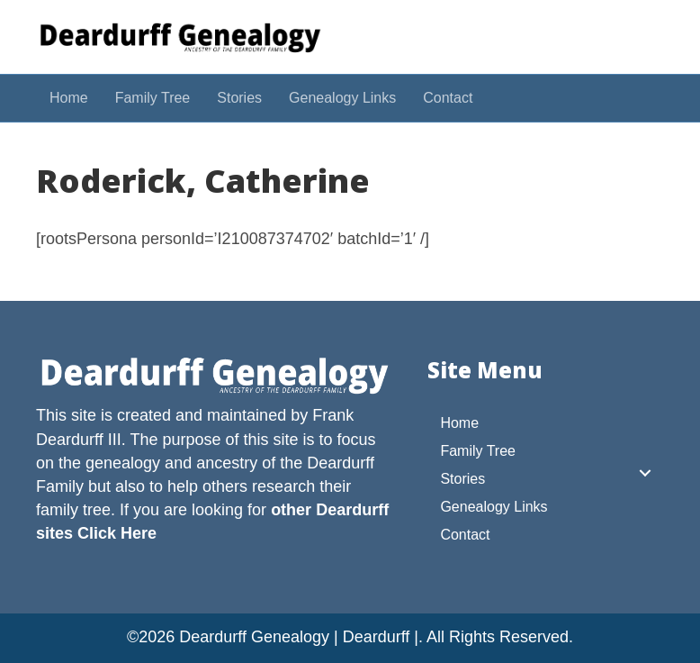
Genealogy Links (342, 97)
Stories (239, 97)
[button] (645, 472)
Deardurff (340, 463)
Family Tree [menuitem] (478, 451)
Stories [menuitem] (462, 478)
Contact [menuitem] (464, 534)
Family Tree (153, 97)
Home (68, 97)
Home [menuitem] (459, 423)
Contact (447, 97)
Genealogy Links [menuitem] (493, 506)
